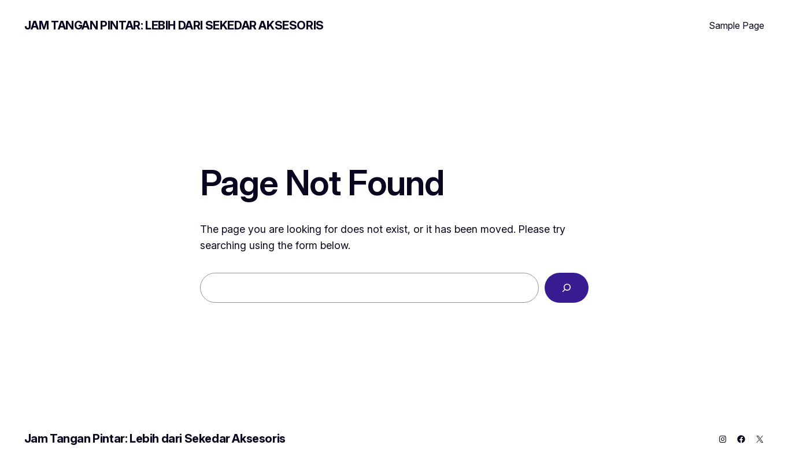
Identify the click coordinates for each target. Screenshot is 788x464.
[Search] (567, 288)
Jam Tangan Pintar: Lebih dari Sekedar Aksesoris (174, 25)
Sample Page (736, 25)
